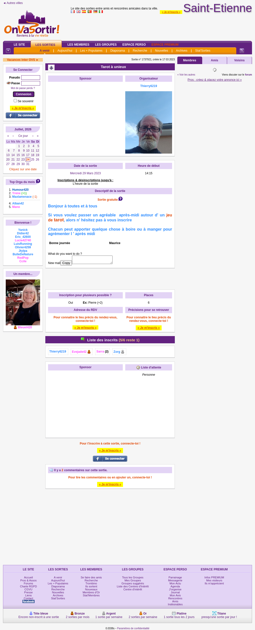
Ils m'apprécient (214, 583)
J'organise (175, 589)
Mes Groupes (133, 580)
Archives (181, 50)
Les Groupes (106, 44)
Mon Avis (175, 595)
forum (248, 74)
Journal (175, 592)
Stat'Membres (91, 595)
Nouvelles (161, 50)
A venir (45, 50)
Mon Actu (175, 583)
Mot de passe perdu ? (23, 88)
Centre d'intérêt (133, 589)
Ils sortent (91, 586)
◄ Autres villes (13, 3)
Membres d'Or (91, 592)
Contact (28, 598)
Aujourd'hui (65, 50)
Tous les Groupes (132, 577)
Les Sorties (45, 45)
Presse (28, 592)
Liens (28, 595)
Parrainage (175, 577)
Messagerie (175, 580)
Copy (66, 263)
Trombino (91, 583)
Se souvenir (25, 101)
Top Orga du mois (22, 182)
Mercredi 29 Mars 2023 (85, 173)
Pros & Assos (28, 580)
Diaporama (117, 50)
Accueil (28, 577)
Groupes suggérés (133, 583)
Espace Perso (134, 44)
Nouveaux (91, 589)
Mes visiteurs (214, 580)
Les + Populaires (91, 50)
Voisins (239, 60)
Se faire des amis (91, 577)
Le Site (19, 44)
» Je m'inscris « (171, 12)
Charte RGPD (28, 586)
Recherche (140, 50)
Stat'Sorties (202, 50)
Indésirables (175, 604)
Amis (214, 60)
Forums (28, 583)
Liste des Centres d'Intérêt (133, 586)
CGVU (28, 589)
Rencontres (175, 598)
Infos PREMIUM (214, 577)
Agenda (175, 586)
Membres (189, 60)
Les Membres (78, 44)
